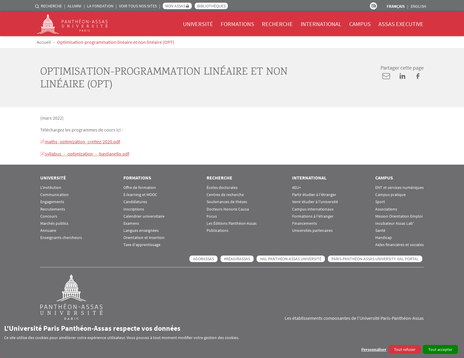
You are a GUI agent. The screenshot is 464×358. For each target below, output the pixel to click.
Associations (386, 208)
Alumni (74, 6)
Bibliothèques (211, 6)
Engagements (52, 201)
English (418, 6)
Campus (360, 24)
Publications (217, 229)
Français (396, 6)
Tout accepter (440, 349)
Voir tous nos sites (138, 6)
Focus (212, 215)
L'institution (50, 187)
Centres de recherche (225, 194)
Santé (380, 229)
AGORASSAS (203, 258)
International (321, 24)
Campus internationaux (313, 208)
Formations (237, 24)
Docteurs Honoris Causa (228, 208)
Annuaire (48, 229)
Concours (48, 215)
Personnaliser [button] (373, 349)
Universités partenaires (312, 229)
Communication (54, 194)
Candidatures (135, 201)
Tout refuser (404, 349)
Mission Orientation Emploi (399, 215)
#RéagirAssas (237, 258)
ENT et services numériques (399, 187)
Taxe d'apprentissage (141, 244)
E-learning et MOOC (140, 194)
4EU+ (296, 187)
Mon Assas (175, 6)
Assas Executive (400, 24)
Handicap (383, 237)
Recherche (51, 6)
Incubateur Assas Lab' (394, 222)
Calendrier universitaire (144, 215)
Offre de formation (139, 187)
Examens (131, 222)
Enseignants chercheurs (61, 237)
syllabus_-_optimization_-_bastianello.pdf (87, 153)
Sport (380, 201)
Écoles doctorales (222, 187)
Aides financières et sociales (399, 244)
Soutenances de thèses (227, 201)
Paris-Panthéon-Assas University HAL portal (375, 258)
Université (198, 24)
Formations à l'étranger (313, 215)
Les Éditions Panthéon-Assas (232, 222)
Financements (304, 222)
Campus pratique (390, 194)
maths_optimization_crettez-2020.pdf (82, 142)
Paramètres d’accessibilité (373, 5)
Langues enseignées (141, 229)
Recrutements (52, 208)
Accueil (44, 42)
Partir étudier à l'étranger (314, 194)
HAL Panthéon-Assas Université (290, 258)
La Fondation (100, 6)
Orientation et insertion (144, 237)
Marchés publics (54, 222)
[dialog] (232, 339)
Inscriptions (133, 208)
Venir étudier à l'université (315, 201)
